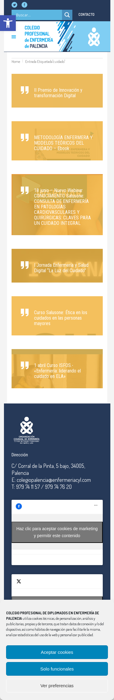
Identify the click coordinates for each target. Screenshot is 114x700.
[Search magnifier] (67, 15)
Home (16, 61)
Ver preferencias (57, 685)
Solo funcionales (57, 668)
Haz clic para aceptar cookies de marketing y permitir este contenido (57, 532)
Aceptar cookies (57, 652)
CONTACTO (86, 14)
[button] (8, 23)
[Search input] (38, 15)
